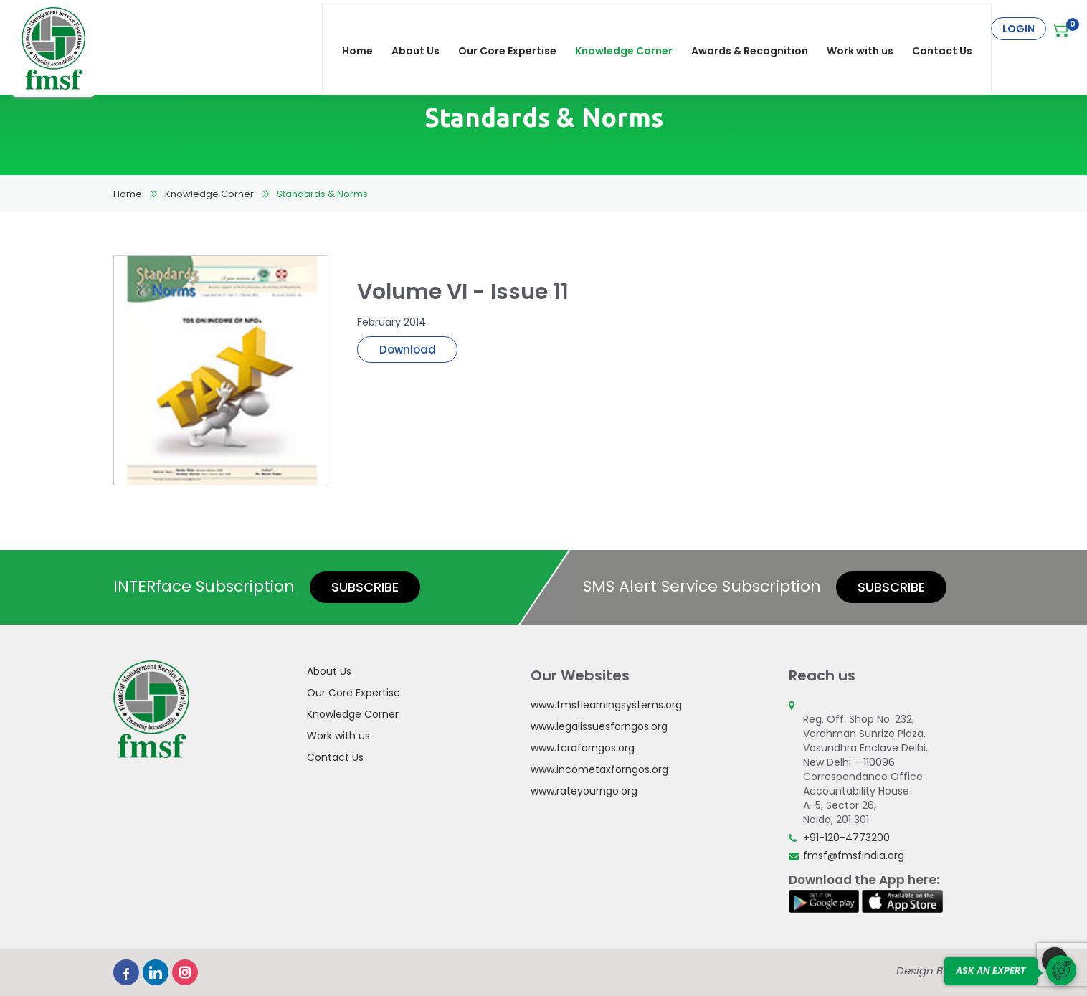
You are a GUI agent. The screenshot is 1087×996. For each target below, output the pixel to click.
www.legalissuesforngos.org (599, 726)
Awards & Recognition (759, 29)
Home (366, 29)
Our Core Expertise (516, 29)
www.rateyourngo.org (584, 791)
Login (1018, 29)
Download (407, 349)
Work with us (869, 29)
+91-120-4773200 (846, 837)
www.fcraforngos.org (583, 748)
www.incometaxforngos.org (599, 769)
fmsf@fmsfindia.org (853, 855)
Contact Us (951, 29)
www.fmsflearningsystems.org (606, 705)
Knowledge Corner (633, 29)
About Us (425, 29)
